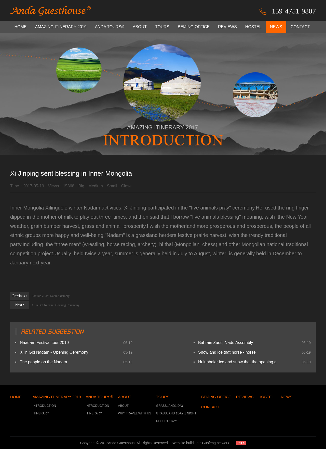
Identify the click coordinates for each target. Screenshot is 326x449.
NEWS (276, 27)
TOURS (162, 27)
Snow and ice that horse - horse (227, 352)
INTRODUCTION (44, 406)
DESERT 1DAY (166, 421)
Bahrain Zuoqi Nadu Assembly (40, 296)
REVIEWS (227, 27)
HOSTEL (253, 27)
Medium (95, 186)
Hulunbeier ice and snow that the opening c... (239, 362)
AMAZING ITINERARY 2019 (61, 27)
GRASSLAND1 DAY (170, 406)
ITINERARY (41, 413)
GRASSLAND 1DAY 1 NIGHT (176, 413)
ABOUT (140, 27)
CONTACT (300, 27)
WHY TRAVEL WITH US (134, 413)
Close (126, 186)
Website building (185, 443)
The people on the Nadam (43, 362)
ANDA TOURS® (109, 27)
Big (81, 186)
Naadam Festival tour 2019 (44, 342)
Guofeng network (215, 443)
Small (112, 186)
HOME (21, 27)
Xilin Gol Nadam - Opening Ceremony (44, 305)
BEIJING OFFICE (194, 27)
